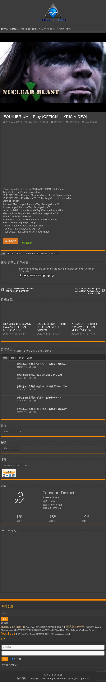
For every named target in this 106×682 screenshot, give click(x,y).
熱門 (13, 358)
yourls (10, 630)
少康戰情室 (89, 627)
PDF (18, 634)
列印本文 (27, 243)
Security (98, 627)
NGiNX (62, 630)
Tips (57, 630)
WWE (44, 630)
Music (19, 254)
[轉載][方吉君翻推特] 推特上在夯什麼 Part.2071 (42, 364)
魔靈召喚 (37, 630)
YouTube (54, 254)
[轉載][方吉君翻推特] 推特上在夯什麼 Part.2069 (42, 408)
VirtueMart (25, 634)
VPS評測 (30, 630)
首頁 (4, 29)
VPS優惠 (22, 630)
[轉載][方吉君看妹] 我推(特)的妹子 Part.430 (39, 397)
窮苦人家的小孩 (14, 122)
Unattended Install (62, 634)
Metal (10, 254)
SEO (59, 627)
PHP (63, 627)
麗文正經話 (49, 634)
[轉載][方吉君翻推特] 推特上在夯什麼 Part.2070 (42, 386)
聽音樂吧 (14, 29)
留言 (21, 358)
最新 (5, 358)
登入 (30, 351)
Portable (92, 630)
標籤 (29, 358)
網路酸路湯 (52, 627)
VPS (16, 630)
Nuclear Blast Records (36, 254)
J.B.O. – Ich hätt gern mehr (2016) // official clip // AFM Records (87, 290)
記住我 (16, 659)
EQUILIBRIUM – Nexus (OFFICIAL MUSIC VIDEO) (51, 327)
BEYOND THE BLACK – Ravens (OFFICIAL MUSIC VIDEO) (18, 327)
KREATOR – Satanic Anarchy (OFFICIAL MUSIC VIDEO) (84, 327)
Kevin (86, 678)
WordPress (83, 630)
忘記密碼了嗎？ (10, 665)
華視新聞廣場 (41, 627)
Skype (32, 634)
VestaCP (51, 630)
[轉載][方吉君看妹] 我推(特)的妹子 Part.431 (39, 375)
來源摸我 (10, 241)
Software (74, 630)
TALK (68, 630)
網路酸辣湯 (39, 634)
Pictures (4, 630)
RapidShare (30, 627)
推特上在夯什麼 (75, 626)
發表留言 (74, 122)
